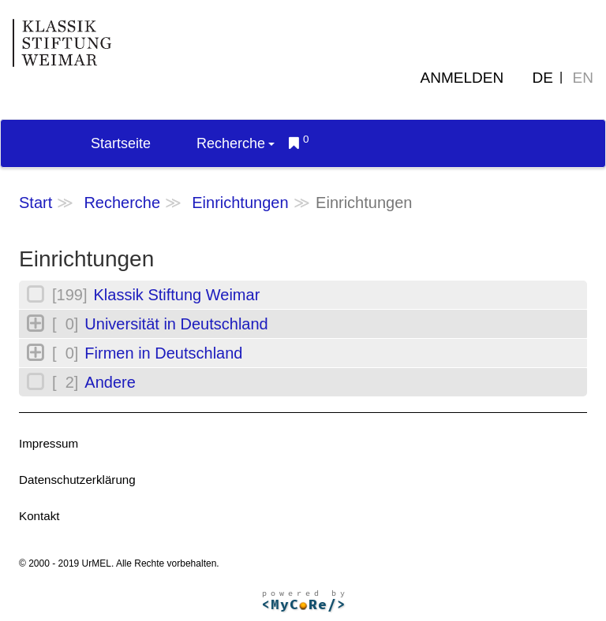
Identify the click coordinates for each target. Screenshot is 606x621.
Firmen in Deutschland (163, 353)
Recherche (235, 143)
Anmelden (462, 77)
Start (35, 202)
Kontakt (39, 515)
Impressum (48, 443)
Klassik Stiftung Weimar (176, 294)
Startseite (121, 143)
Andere (110, 382)
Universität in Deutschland (175, 324)
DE (543, 77)
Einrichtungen (240, 202)
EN (583, 77)
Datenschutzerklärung (77, 479)
